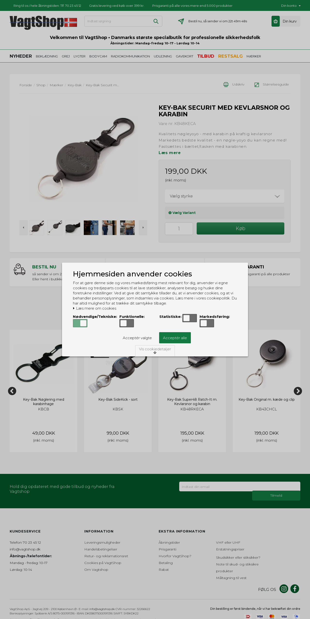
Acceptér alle (175, 338)
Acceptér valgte (137, 338)
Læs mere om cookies (94, 308)
